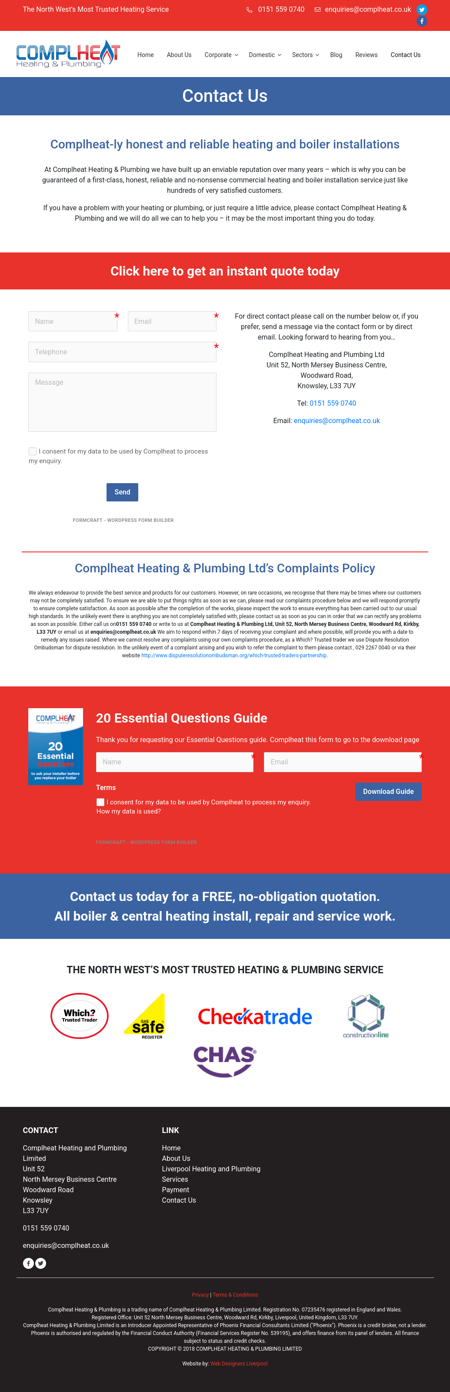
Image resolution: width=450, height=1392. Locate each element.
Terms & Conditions (235, 1295)
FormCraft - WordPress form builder (123, 520)
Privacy (200, 1295)
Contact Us (179, 1200)
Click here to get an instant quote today (225, 271)
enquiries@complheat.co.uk (363, 9)
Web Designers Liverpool (239, 1364)
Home (171, 1148)
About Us (176, 1158)
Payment (175, 1190)
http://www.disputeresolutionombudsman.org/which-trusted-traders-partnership (234, 655)
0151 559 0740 (281, 9)
